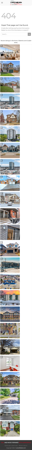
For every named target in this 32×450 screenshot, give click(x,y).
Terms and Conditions (11, 445)
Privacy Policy (23, 445)
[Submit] (29, 34)
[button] (2, 3)
